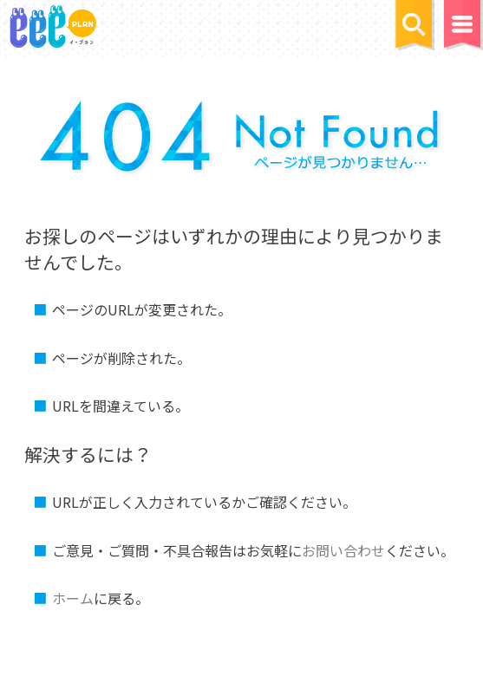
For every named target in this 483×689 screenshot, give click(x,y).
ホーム (73, 598)
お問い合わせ (343, 550)
